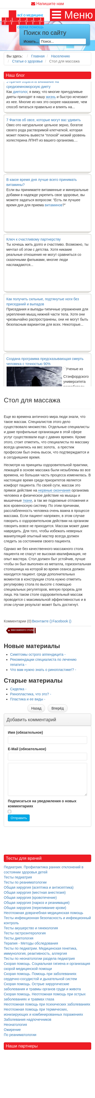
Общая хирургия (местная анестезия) (35, 892)
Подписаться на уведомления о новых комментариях (42, 803)
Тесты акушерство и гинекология (31, 928)
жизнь (51, 99)
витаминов (54, 208)
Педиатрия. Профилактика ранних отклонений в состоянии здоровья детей (43, 869)
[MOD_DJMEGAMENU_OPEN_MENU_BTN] (72, 15)
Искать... (31, 41)
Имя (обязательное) (25, 732)
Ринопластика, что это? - (30, 694)
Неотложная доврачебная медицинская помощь (43, 913)
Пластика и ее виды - (27, 699)
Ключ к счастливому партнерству (33, 242)
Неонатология (15, 1025)
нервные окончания (54, 490)
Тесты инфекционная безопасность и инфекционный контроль (47, 920)
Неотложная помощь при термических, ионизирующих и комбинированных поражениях (43, 1011)
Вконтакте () (42, 621)
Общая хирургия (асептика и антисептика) (38, 887)
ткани (27, 500)
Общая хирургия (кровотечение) (30, 898)
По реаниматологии (20, 1035)
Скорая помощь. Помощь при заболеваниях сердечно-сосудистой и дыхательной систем (40, 976)
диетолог (20, 94)
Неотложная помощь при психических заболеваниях (47, 1004)
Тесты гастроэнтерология (25, 933)
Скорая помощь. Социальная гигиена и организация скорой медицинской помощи (47, 966)
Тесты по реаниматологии (25, 882)
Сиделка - (18, 689)
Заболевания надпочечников (27, 1019)
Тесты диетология (18, 938)
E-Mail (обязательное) (27, 749)
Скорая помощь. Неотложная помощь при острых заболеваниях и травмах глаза (45, 996)
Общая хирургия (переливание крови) (35, 908)
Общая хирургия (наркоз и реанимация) (36, 903)
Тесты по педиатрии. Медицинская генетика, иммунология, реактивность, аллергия (40, 950)
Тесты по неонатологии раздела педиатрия (39, 958)
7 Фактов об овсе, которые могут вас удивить (43, 122)
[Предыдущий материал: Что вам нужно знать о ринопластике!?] (36, 708)
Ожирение (12, 1030)
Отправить (19, 818)
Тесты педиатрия (18, 877)
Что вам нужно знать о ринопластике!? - (43, 670)
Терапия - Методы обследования (31, 943)
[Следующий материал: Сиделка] (57, 708)
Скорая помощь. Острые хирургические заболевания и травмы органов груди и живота (42, 986)
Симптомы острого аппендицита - (38, 654)
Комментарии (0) (17, 621)
